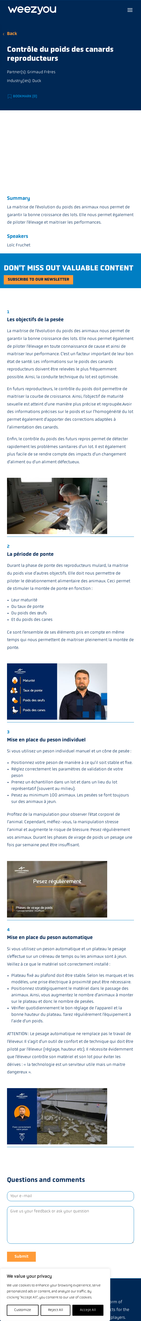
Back (12, 34)
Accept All (88, 1310)
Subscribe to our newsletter (38, 280)
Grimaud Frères (41, 72)
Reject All (55, 1310)
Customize (22, 1310)
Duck (36, 81)
